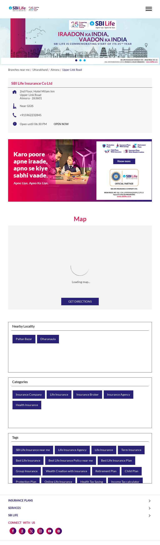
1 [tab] (76, 60)
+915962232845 (30, 115)
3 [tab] (84, 60)
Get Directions (80, 301)
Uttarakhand (40, 69)
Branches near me (19, 69)
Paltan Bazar (24, 339)
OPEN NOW (61, 124)
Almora (55, 69)
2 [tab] (80, 60)
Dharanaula (48, 339)
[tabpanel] (80, 41)
